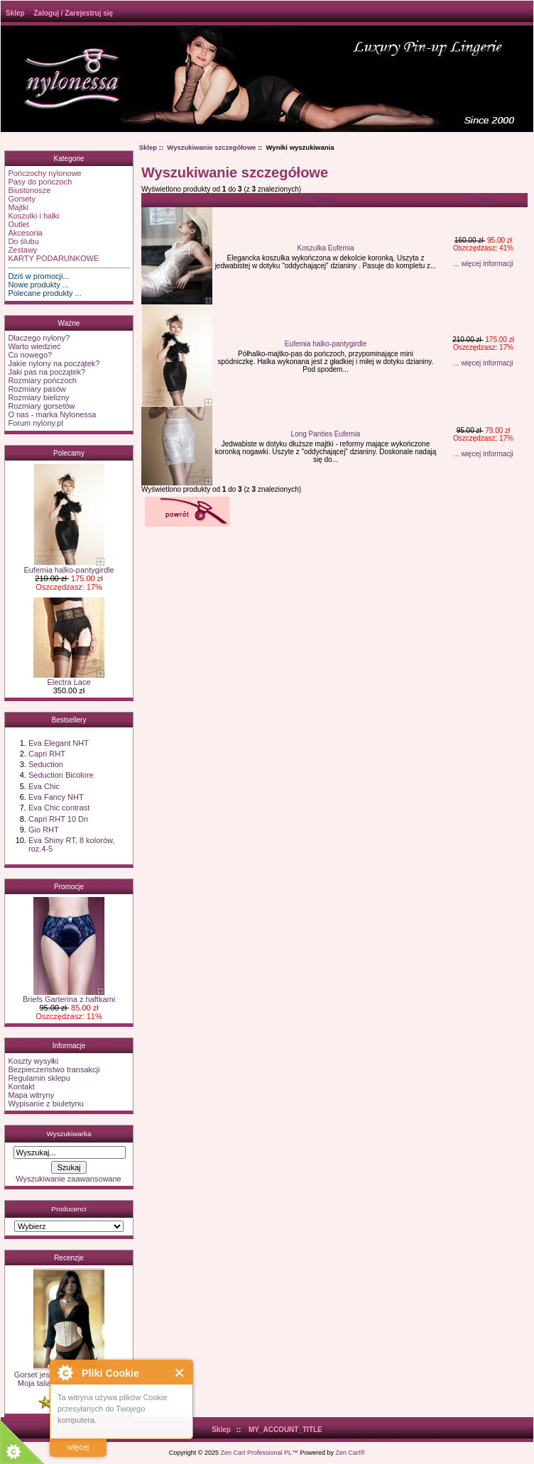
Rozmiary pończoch (42, 380)
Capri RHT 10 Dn (58, 819)
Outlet (18, 224)
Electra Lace (68, 678)
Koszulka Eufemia (325, 248)
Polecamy (69, 453)
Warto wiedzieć (34, 346)
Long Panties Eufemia (326, 434)
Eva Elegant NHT (58, 743)
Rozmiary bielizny (38, 397)
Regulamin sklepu (39, 1078)
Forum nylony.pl (35, 423)
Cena (482, 200)
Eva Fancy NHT (56, 797)
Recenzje (69, 1258)
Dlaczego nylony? (39, 338)
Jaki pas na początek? (46, 372)
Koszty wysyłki (33, 1061)
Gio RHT (43, 829)
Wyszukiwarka (68, 1134)
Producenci (68, 1209)
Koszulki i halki (33, 215)
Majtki (18, 207)
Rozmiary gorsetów (41, 406)
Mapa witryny (31, 1095)
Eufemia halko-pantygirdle (68, 566)
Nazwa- (325, 200)
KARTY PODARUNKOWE (53, 258)
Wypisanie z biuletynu (45, 1103)
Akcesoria (25, 233)
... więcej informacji (483, 264)
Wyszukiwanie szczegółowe (211, 147)
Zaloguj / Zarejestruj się (73, 13)
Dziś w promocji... (38, 276)
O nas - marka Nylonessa (52, 414)
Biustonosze (29, 190)
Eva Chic (44, 786)
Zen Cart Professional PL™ (259, 1452)
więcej (78, 1447)
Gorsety (22, 198)
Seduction (45, 764)
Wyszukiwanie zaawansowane (68, 1178)
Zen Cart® (351, 1452)
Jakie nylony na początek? (53, 363)
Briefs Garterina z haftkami (69, 995)
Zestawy (22, 250)
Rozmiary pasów (36, 389)
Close (180, 1372)
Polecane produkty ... (44, 293)
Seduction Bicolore (61, 775)
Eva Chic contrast (58, 807)
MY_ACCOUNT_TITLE (285, 1429)
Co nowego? (30, 355)
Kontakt (21, 1086)
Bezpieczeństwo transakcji (53, 1069)
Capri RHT (46, 753)
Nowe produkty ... (38, 284)
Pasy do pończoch (40, 181)
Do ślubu (23, 241)
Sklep (15, 13)
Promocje (69, 887)
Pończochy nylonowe (44, 173)
